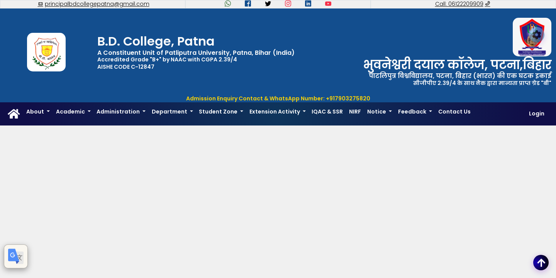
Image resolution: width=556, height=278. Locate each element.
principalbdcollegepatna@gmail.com (93, 4)
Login (536, 113)
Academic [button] (71, 111)
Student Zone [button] (219, 111)
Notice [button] (377, 111)
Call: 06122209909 (462, 4)
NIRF (355, 111)
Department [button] (170, 111)
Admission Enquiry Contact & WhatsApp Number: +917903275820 (278, 98)
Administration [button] (119, 111)
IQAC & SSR (327, 111)
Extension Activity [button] (275, 111)
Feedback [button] (412, 111)
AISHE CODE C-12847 (125, 67)
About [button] (35, 111)
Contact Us (454, 111)
